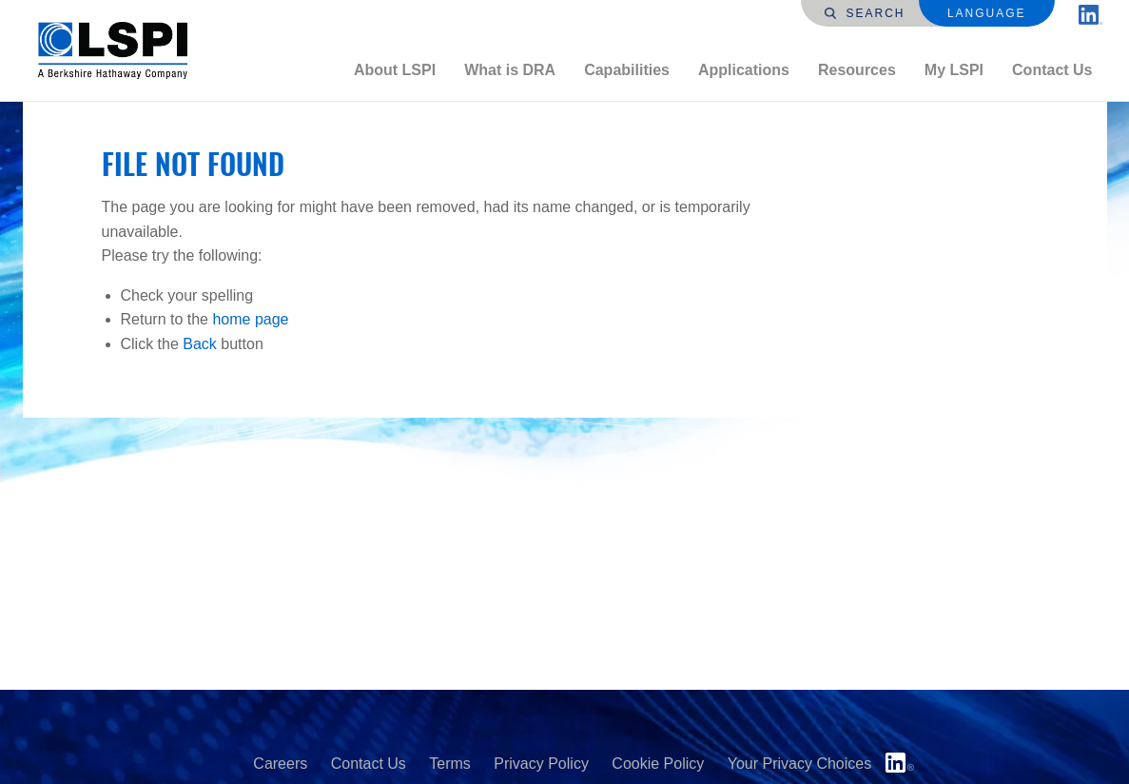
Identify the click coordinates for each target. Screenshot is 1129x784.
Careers (280, 763)
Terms (450, 763)
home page (250, 319)
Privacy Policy (541, 763)
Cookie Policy (658, 763)
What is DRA (509, 70)
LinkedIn (900, 763)
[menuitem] (395, 70)
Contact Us (1052, 70)
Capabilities (627, 70)
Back (200, 344)
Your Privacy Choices (799, 763)
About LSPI (395, 70)
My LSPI (954, 70)
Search (865, 13)
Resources (857, 70)
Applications (743, 70)
